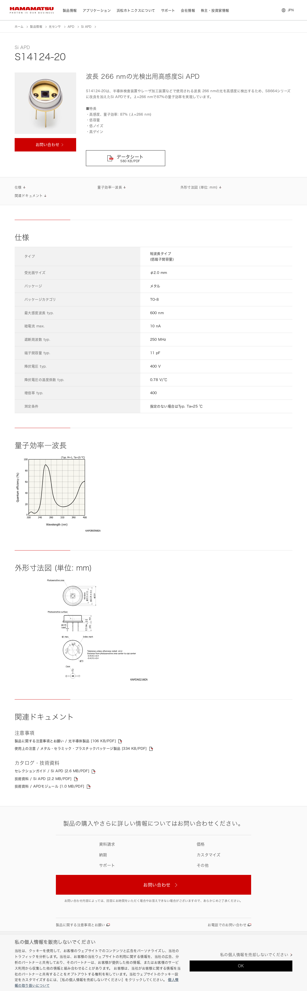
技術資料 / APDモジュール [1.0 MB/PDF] (49, 786)
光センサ (55, 27)
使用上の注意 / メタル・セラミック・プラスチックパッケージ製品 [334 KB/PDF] (81, 748)
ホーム (19, 27)
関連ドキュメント (29, 195)
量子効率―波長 (109, 187)
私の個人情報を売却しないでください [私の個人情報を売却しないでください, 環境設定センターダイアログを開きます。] (254, 954)
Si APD (86, 27)
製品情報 (36, 27)
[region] (153, 962)
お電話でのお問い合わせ (227, 925)
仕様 (18, 187)
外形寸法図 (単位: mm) (199, 187)
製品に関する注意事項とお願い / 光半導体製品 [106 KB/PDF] (65, 741)
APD (71, 27)
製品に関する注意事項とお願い (80, 925)
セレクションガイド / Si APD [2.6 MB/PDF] (52, 771)
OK (241, 965)
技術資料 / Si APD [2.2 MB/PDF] (43, 779)
